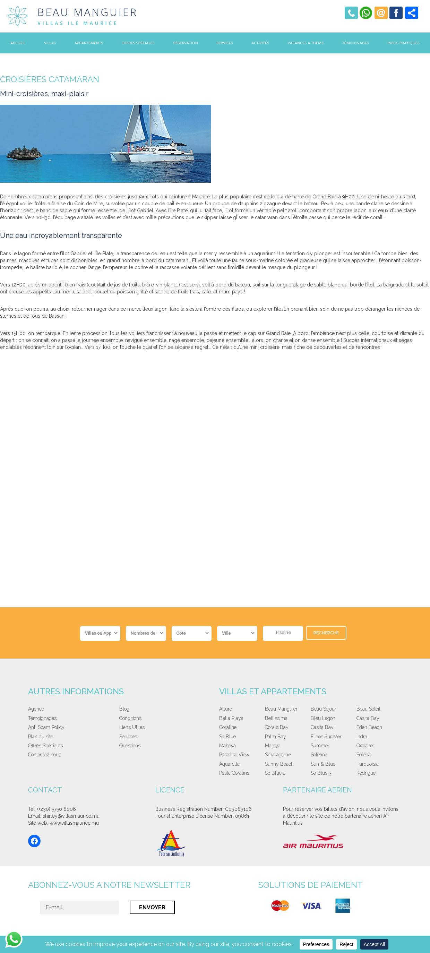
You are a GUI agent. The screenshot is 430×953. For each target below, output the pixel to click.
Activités (260, 42)
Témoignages (355, 42)
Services (224, 42)
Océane (364, 745)
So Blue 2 (275, 773)
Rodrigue (366, 773)
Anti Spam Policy (46, 727)
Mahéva (227, 745)
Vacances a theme (306, 42)
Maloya (273, 745)
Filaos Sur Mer (326, 736)
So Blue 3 (321, 773)
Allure (225, 709)
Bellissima (276, 718)
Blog (124, 709)
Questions (129, 745)
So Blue (227, 736)
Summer (320, 745)
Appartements (89, 42)
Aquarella (229, 764)
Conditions (130, 718)
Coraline (228, 727)
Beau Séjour (323, 709)
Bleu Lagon (323, 718)
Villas (50, 42)
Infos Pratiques (403, 42)
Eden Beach (369, 727)
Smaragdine (278, 754)
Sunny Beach (279, 764)
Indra (361, 736)
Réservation (185, 42)
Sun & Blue (323, 764)
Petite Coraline (234, 773)
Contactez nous (44, 754)
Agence (36, 709)
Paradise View (234, 754)
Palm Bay (275, 736)
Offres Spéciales (138, 42)
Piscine (283, 632)
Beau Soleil (368, 709)
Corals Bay (277, 727)
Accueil (18, 42)
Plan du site (40, 736)
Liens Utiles (132, 727)
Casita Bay (367, 718)
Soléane (319, 754)
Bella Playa (231, 718)
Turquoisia (367, 764)
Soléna (363, 754)
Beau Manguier (281, 709)
